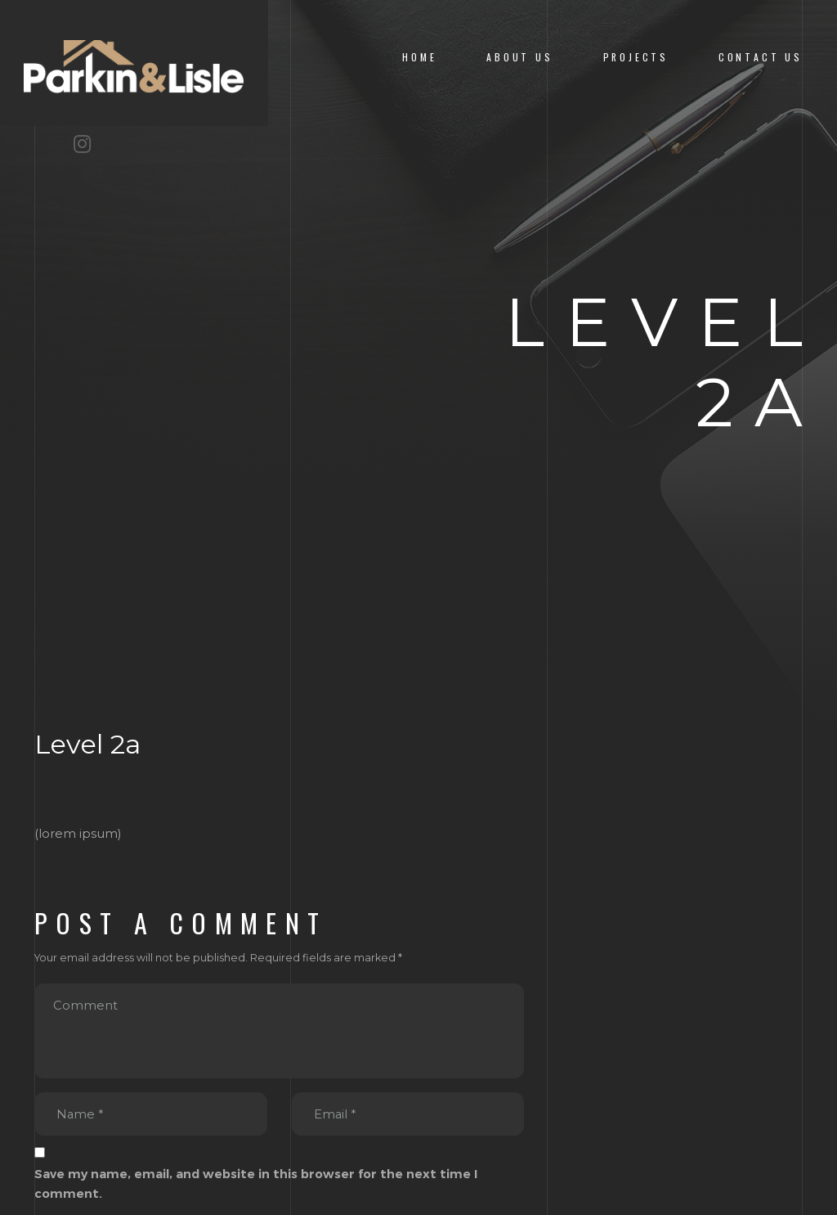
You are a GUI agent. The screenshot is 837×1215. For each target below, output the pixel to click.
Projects (636, 57)
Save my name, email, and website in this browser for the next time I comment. (255, 1184)
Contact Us (760, 57)
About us (519, 57)
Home (419, 57)
